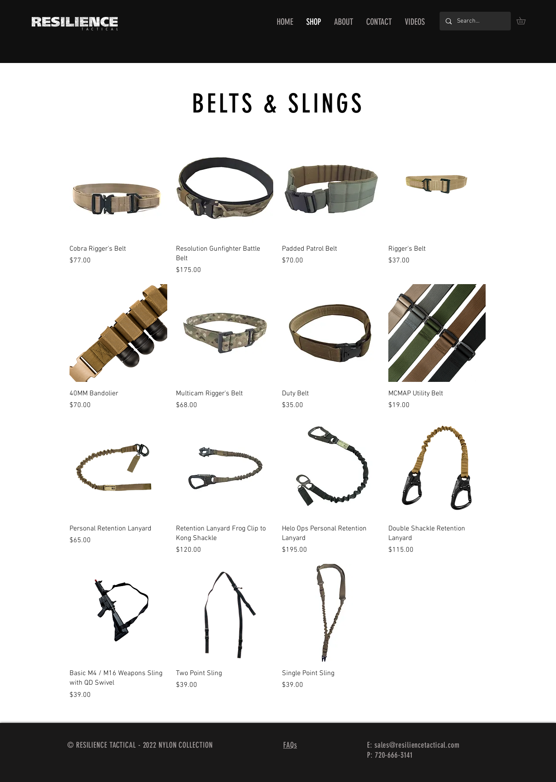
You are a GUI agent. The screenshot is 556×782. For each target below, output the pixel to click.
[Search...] (475, 21)
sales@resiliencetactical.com (417, 745)
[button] (524, 20)
